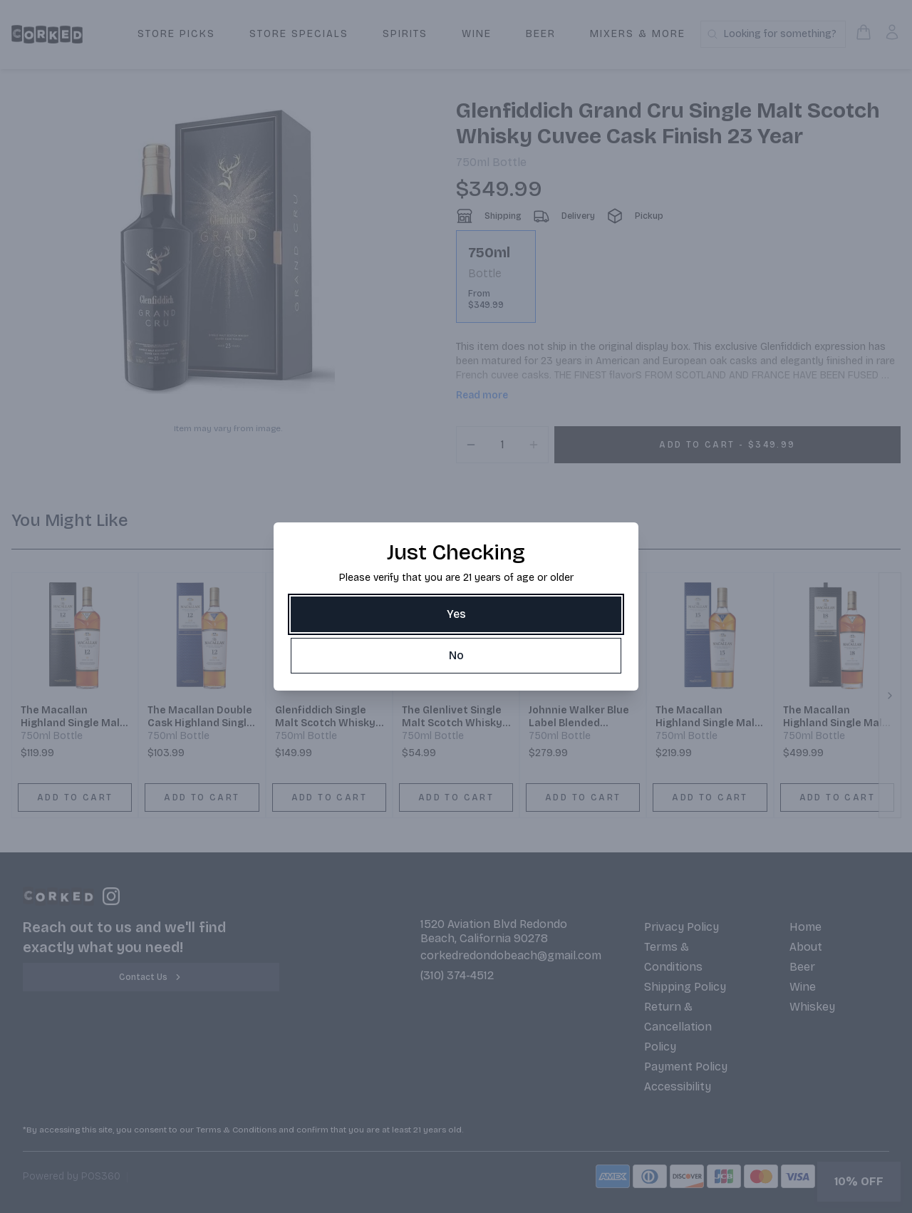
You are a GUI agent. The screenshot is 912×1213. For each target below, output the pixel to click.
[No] (456, 655)
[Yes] (456, 614)
